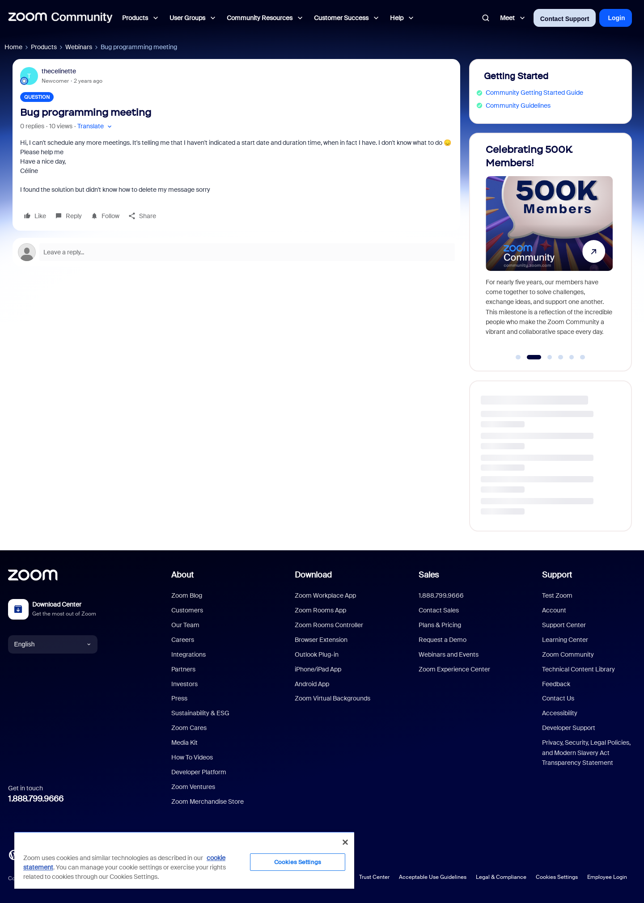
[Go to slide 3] (550, 357)
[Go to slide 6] (583, 357)
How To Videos (192, 757)
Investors (184, 684)
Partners (183, 669)
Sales (429, 575)
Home (13, 47)
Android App (312, 684)
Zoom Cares (189, 728)
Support (557, 575)
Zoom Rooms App (320, 610)
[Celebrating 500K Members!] (549, 248)
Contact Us (558, 698)
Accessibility (559, 713)
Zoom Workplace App (325, 595)
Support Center (564, 625)
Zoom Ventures (193, 787)
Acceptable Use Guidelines (432, 877)
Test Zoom (557, 595)
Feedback (556, 684)
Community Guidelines (518, 105)
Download (313, 575)
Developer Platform (198, 772)
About (182, 575)
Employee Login (607, 877)
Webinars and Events (449, 654)
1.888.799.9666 (36, 798)
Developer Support (568, 728)
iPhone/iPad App (318, 669)
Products (44, 47)
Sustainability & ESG (200, 713)
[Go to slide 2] (533, 357)
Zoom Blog (186, 595)
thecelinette (59, 71)
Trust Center (374, 877)
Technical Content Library (578, 669)
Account (554, 610)
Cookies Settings (557, 877)
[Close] (345, 842)
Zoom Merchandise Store (207, 802)
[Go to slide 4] (561, 357)
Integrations (188, 654)
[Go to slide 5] (572, 357)
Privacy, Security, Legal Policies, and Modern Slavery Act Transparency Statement (586, 752)
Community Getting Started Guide (534, 93)
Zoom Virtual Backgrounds (332, 698)
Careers (182, 640)
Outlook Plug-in (317, 654)
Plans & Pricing (440, 625)
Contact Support (564, 18)
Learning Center (565, 640)
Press (179, 698)
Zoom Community (568, 654)
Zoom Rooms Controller (329, 625)
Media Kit (184, 742)
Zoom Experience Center (454, 669)
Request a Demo (442, 640)
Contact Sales (439, 610)
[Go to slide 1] (518, 357)
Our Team (185, 625)
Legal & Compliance (501, 877)
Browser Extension (321, 640)
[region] (184, 860)
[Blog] (14, 854)
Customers (187, 610)
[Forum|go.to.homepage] (60, 18)
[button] (95, 126)
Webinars (78, 47)
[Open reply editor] (236, 252)
